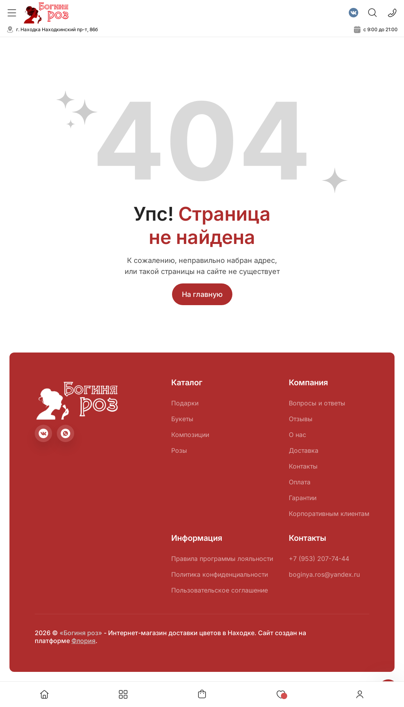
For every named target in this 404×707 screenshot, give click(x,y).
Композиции (190, 435)
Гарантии (302, 498)
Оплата (299, 482)
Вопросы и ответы (317, 403)
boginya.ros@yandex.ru (324, 574)
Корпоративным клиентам (329, 514)
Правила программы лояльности (222, 559)
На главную (202, 294)
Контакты (303, 466)
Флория (83, 641)
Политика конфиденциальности (219, 574)
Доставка (303, 450)
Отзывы (300, 419)
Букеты (182, 419)
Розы (179, 450)
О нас (297, 435)
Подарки (184, 403)
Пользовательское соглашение (219, 590)
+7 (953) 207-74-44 (319, 559)
